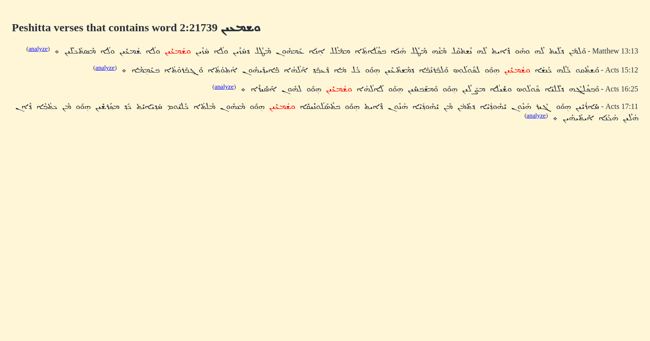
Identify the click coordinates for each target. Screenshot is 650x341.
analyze (38, 48)
